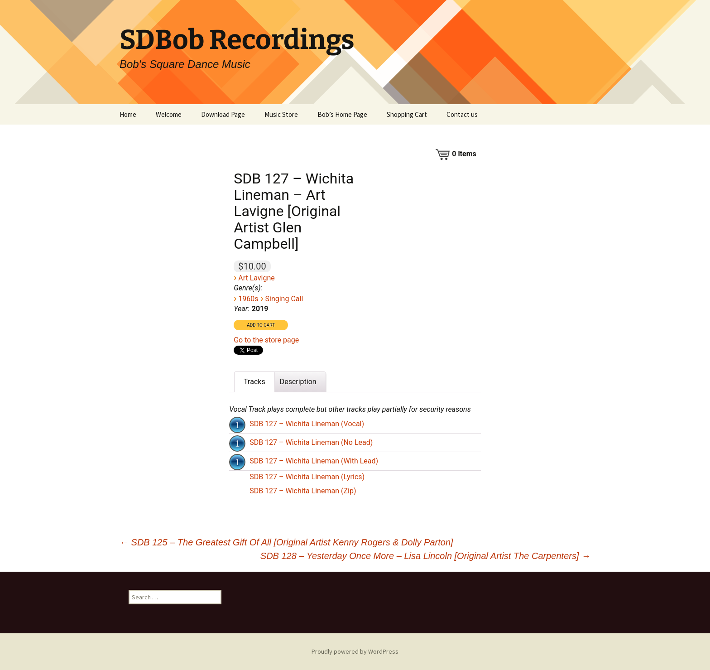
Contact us (462, 114)
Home (128, 114)
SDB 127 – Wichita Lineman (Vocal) (306, 423)
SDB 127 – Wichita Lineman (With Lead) (313, 461)
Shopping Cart (407, 114)
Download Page (223, 114)
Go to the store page (266, 340)
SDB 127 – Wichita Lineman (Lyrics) (307, 476)
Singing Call (284, 298)
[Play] (237, 425)
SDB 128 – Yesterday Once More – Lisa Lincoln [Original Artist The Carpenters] (425, 556)
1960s (248, 298)
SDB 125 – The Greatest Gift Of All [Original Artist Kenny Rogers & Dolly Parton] (286, 542)
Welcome (169, 114)
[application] (238, 424)
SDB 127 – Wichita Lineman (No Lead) (311, 442)
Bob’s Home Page (342, 114)
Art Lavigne (256, 278)
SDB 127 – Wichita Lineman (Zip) (302, 491)
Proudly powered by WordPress (355, 651)
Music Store (281, 114)
